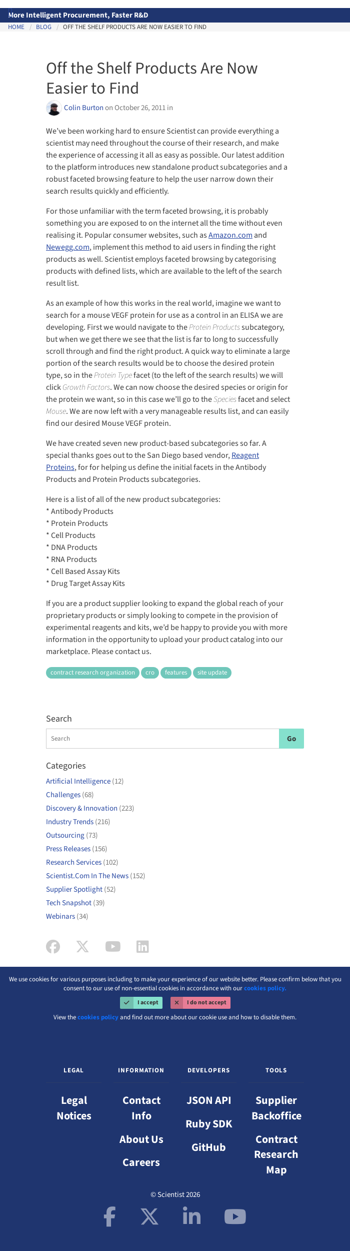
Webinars (67, 916)
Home (16, 27)
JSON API (209, 1100)
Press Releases (77, 849)
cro (150, 672)
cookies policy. (265, 988)
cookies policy (98, 1017)
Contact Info (141, 1108)
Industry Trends (78, 822)
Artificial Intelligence (85, 781)
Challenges (70, 795)
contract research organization (92, 672)
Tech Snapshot (75, 903)
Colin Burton (84, 108)
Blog (44, 27)
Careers (141, 1162)
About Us (142, 1139)
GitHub (209, 1147)
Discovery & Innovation (90, 808)
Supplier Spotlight (81, 889)
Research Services (82, 862)
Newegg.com (68, 247)
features (176, 672)
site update (212, 672)
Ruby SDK (209, 1124)
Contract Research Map (276, 1154)
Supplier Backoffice (277, 1108)
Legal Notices (74, 1108)
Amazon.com (230, 235)
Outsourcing (72, 835)
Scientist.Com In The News (96, 876)
